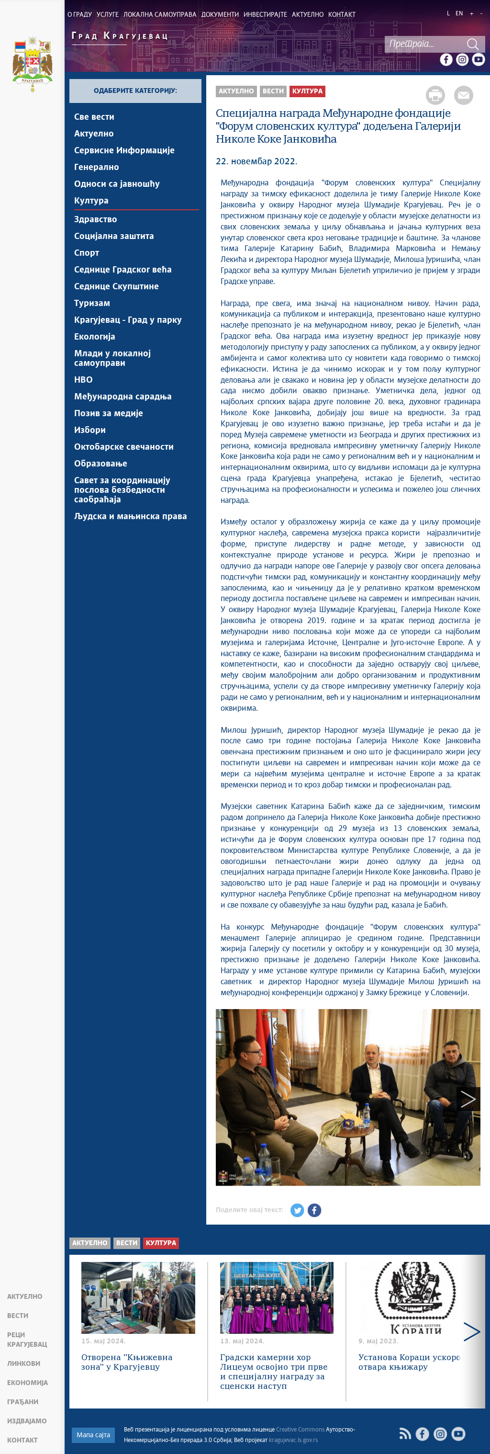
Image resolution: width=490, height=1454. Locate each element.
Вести (17, 1316)
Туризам (92, 303)
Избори (90, 430)
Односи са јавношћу (117, 184)
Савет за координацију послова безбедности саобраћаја (122, 490)
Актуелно (25, 1297)
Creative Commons (300, 1430)
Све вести (94, 117)
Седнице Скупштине (116, 287)
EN (459, 14)
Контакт (22, 1440)
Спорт (86, 253)
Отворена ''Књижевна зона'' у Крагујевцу (127, 1363)
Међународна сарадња (123, 397)
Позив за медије (108, 413)
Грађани (22, 1402)
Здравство (95, 220)
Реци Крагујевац (27, 1340)
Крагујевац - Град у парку (128, 320)
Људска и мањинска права (130, 516)
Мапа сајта (93, 1435)
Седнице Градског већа (123, 270)
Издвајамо (27, 1421)
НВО (83, 380)
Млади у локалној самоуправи (112, 359)
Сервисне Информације (124, 151)
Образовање (100, 464)
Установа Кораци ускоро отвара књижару (409, 1363)
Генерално (96, 167)
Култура (91, 201)
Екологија (94, 337)
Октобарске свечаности (124, 447)
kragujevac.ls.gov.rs (293, 1440)
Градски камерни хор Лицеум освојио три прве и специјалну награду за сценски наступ (274, 1372)
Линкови (23, 1364)
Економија (27, 1383)
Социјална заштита (114, 236)
